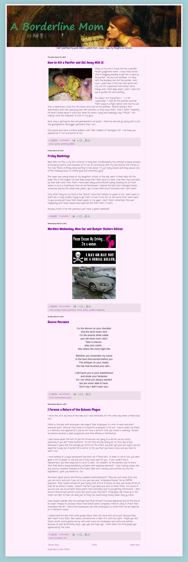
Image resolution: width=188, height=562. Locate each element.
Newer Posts (53, 545)
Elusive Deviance (58, 322)
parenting (64, 144)
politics (60, 538)
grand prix (72, 310)
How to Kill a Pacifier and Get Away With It (76, 62)
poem (69, 397)
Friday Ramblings (59, 156)
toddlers (72, 144)
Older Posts (135, 545)
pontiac (85, 310)
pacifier (57, 144)
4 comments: (65, 140)
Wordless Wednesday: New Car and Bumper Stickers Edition (85, 229)
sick (65, 538)
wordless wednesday (97, 310)
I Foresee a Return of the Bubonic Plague (74, 409)
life (56, 538)
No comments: (65, 306)
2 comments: (64, 216)
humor (79, 310)
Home (94, 545)
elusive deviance (61, 397)
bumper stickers (61, 310)
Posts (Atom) (64, 549)
